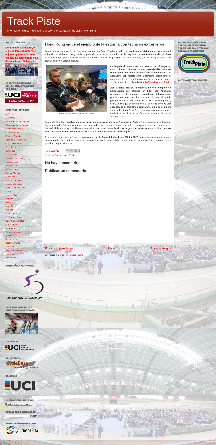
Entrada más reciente (59, 248)
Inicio (111, 248)
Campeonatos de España (17, 121)
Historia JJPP (11, 169)
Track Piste (33, 21)
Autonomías (11, 118)
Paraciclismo (11, 228)
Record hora (11, 239)
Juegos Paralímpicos (15, 187)
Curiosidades (11, 151)
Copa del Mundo (13, 143)
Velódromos (10, 258)
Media (8, 202)
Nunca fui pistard (13, 213)
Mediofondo (10, 206)
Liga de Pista (11, 195)
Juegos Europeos (13, 180)
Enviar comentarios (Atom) (70, 255)
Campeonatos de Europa (17, 125)
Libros (8, 191)
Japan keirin (11, 177)
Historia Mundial (12, 173)
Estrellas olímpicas (14, 158)
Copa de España (13, 136)
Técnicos (73, 155)
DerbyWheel (11, 154)
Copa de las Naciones (15, 140)
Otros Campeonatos (14, 221)
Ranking (9, 236)
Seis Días (9, 246)
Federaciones (61, 155)
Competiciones (12, 132)
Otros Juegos (11, 224)
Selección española (14, 250)
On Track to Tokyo (13, 217)
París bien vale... (13, 232)
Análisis (9, 114)
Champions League (14, 129)
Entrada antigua (161, 248)
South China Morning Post (154, 82)
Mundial (9, 210)
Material (9, 199)
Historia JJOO (11, 165)
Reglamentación (13, 243)
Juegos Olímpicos (13, 184)
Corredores (10, 147)
